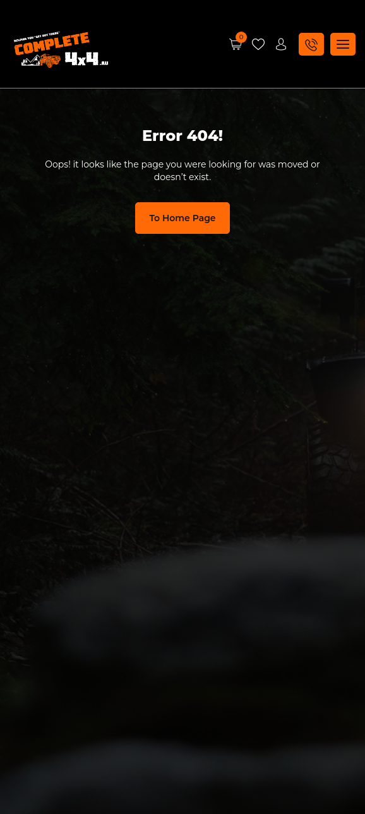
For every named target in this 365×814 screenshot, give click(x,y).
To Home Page (182, 218)
